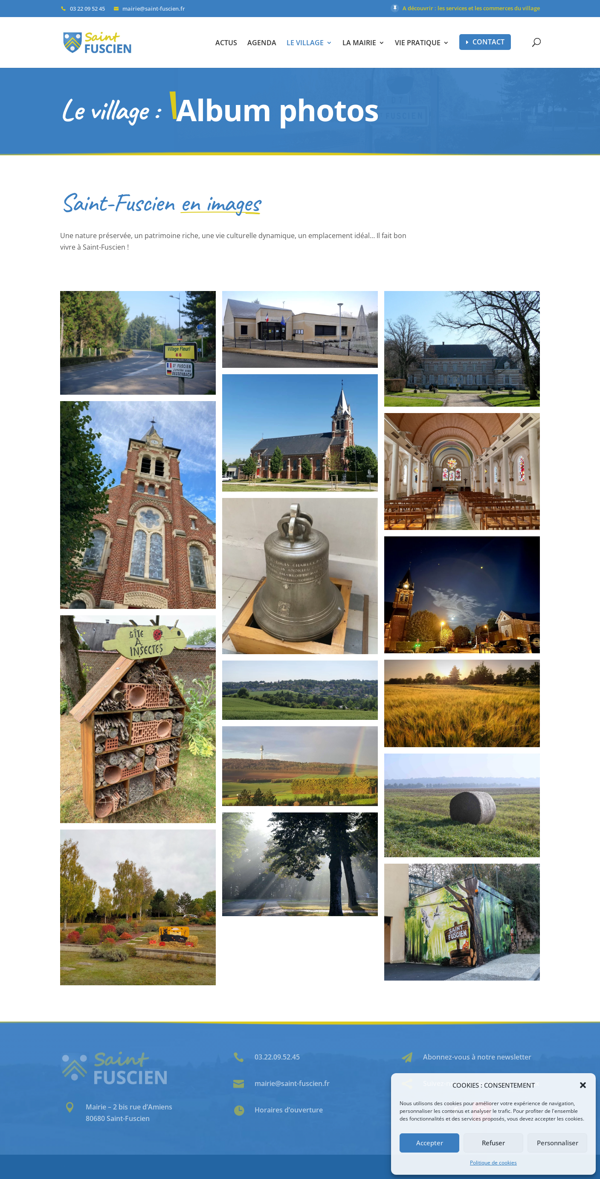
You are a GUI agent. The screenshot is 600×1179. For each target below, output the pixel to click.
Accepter (429, 1142)
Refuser (493, 1142)
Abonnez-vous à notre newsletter (477, 1057)
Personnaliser (557, 1142)
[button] (583, 1085)
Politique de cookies (493, 1162)
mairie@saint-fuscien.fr (292, 1083)
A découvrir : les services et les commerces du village (471, 8)
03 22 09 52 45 (87, 8)
